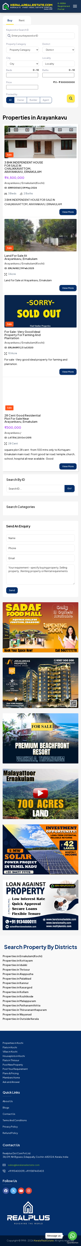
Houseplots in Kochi (14, 1056)
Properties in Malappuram (19, 1001)
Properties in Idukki (15, 965)
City (8, 58)
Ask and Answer (11, 1082)
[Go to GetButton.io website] (72, 1242)
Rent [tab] (22, 20)
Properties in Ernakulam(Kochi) (22, 956)
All (10, 100)
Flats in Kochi (10, 1047)
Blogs (6, 1107)
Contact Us (9, 1114)
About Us (8, 1101)
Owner (20, 100)
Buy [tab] (9, 20)
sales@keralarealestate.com (24, 1165)
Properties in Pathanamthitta (21, 1005)
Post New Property (13, 1064)
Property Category (16, 44)
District (46, 44)
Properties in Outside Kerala (21, 1018)
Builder (33, 100)
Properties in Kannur (16, 983)
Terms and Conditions (15, 1120)
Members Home (11, 1077)
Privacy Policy (10, 1126)
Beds (9, 70)
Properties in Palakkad (17, 978)
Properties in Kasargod (17, 987)
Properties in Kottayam (18, 960)
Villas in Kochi (10, 1051)
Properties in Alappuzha (18, 974)
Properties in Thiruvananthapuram (25, 1009)
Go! (69, 488)
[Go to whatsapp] (72, 1235)
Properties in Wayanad (17, 1014)
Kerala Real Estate (44, 1240)
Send (12, 590)
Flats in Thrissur (11, 1060)
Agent (46, 100)
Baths (45, 70)
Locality (46, 58)
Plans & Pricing (11, 1073)
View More (68, 211)
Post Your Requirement (15, 1068)
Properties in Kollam (16, 992)
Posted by (11, 94)
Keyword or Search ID (17, 30)
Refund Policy (10, 1133)
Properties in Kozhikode (18, 996)
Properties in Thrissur (16, 969)
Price (9, 82)
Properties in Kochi (13, 1043)
